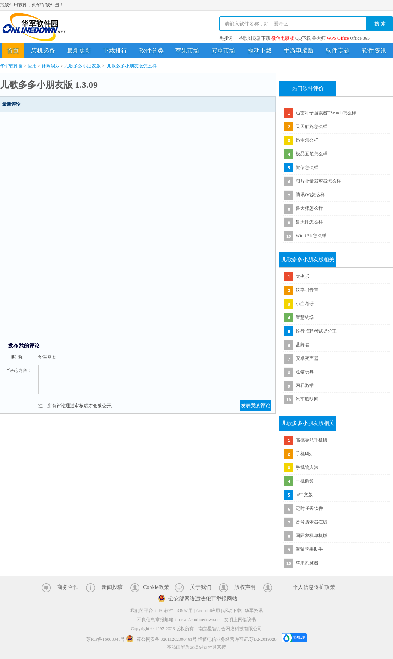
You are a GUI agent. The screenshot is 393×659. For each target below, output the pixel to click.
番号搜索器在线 (312, 522)
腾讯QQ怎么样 (310, 194)
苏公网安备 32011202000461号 (162, 639)
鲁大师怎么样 (309, 208)
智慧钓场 (305, 317)
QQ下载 (303, 38)
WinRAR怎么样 (311, 235)
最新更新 (79, 50)
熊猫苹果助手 (309, 549)
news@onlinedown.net (200, 619)
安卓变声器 (307, 358)
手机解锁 (305, 481)
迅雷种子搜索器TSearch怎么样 (326, 113)
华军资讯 (254, 610)
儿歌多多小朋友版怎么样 (132, 66)
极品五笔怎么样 (312, 153)
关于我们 (200, 587)
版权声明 (245, 587)
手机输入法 (307, 467)
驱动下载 (260, 50)
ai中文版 (304, 494)
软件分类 (151, 50)
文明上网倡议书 (240, 619)
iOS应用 (184, 610)
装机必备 (43, 50)
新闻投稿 (112, 587)
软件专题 (338, 50)
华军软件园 (34, 27)
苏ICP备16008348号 (105, 639)
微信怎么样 (307, 167)
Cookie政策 (156, 587)
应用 (32, 66)
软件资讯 (374, 50)
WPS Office (338, 38)
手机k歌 (304, 453)
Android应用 (208, 610)
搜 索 (380, 24)
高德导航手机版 (312, 440)
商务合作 (67, 587)
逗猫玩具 (305, 372)
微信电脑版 (282, 38)
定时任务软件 (309, 508)
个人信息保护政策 (314, 587)
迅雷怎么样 (307, 140)
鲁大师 (319, 38)
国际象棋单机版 (312, 535)
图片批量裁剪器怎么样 (318, 181)
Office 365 (359, 38)
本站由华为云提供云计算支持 (196, 647)
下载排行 (115, 50)
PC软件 (166, 610)
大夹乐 (302, 276)
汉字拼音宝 (307, 290)
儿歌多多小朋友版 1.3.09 (49, 85)
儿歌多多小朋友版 (82, 66)
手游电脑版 (299, 50)
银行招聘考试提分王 (316, 331)
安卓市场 (223, 50)
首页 (13, 50)
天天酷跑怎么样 (312, 126)
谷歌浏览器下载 (254, 38)
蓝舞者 (302, 344)
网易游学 (305, 385)
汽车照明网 (307, 399)
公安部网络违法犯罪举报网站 (202, 598)
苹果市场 (187, 50)
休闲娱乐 (51, 66)
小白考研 (305, 303)
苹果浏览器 (307, 562)
